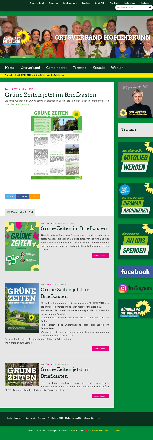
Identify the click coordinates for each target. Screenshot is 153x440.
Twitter (10, 196)
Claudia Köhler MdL (92, 418)
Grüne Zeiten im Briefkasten (74, 228)
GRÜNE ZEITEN (24, 75)
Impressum (18, 418)
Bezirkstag (114, 3)
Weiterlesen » (100, 255)
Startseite (9, 75)
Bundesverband (37, 3)
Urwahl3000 (70, 430)
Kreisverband (130, 3)
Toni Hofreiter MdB (55, 418)
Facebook (22, 196)
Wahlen (117, 68)
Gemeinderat (56, 68)
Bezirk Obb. (100, 3)
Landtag (86, 3)
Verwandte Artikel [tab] (22, 212)
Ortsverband (30, 68)
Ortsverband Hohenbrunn (103, 37)
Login (9, 418)
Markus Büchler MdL (73, 418)
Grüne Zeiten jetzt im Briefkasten (51, 94)
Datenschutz (31, 418)
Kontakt (98, 68)
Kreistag (145, 3)
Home (10, 68)
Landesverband (70, 3)
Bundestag (53, 3)
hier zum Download (20, 104)
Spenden (41, 418)
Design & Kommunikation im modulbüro (107, 430)
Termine (79, 68)
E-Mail (34, 196)
